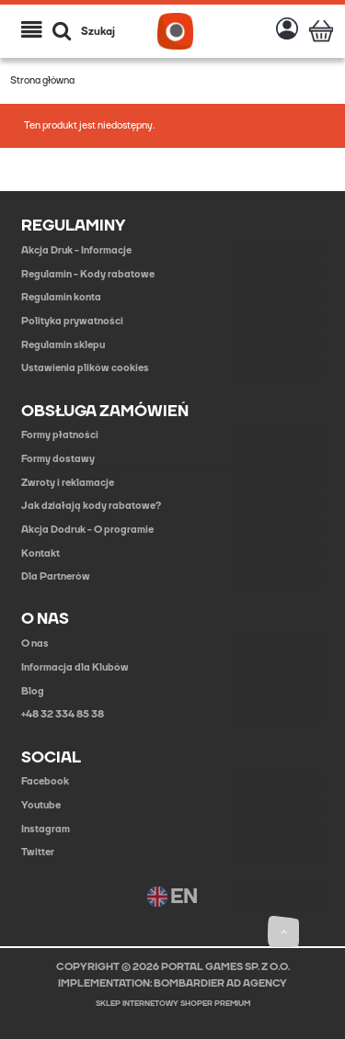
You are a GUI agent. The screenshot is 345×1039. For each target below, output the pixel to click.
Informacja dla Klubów (75, 667)
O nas (35, 643)
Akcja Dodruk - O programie (87, 529)
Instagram (45, 829)
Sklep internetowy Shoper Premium (173, 1004)
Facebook (45, 781)
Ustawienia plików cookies (85, 368)
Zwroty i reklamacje (67, 483)
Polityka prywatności (72, 321)
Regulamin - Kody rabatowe (88, 274)
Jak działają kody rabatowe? (91, 506)
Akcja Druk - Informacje (76, 250)
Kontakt (40, 553)
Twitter (37, 852)
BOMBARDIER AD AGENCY (220, 983)
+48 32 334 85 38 (62, 714)
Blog (32, 691)
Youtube (41, 805)
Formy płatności (59, 435)
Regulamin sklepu (63, 345)
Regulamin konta (61, 297)
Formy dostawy (58, 459)
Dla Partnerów (55, 576)
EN (172, 897)
